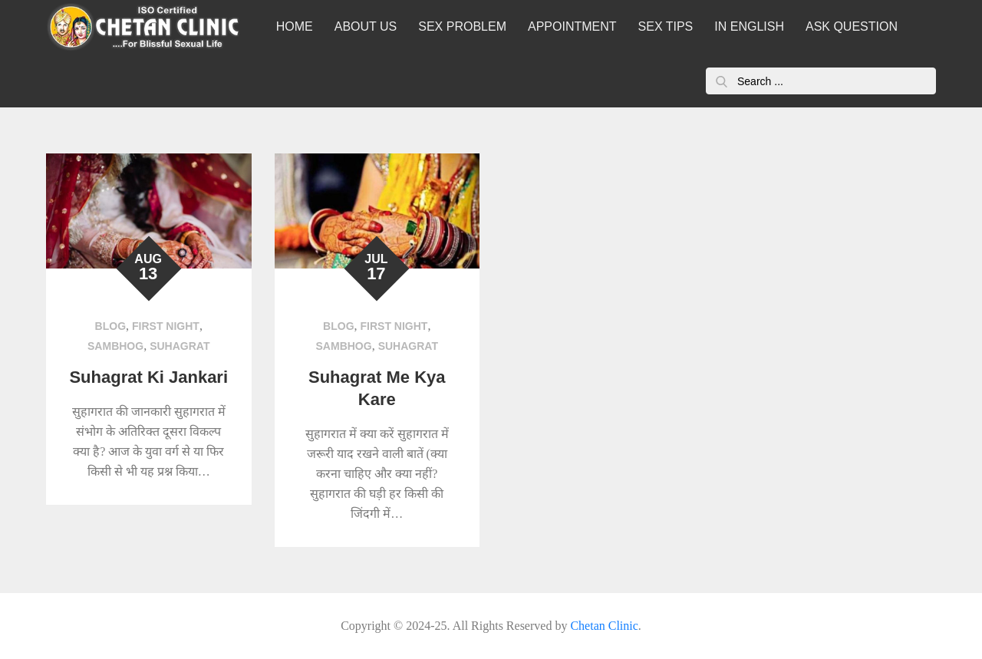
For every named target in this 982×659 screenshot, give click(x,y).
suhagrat (179, 346)
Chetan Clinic (604, 625)
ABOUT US (365, 26)
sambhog (115, 346)
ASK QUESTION (852, 26)
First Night (165, 326)
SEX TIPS (666, 26)
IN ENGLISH (749, 26)
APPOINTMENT (572, 26)
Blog (110, 326)
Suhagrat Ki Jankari (148, 377)
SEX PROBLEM (462, 26)
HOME (294, 26)
